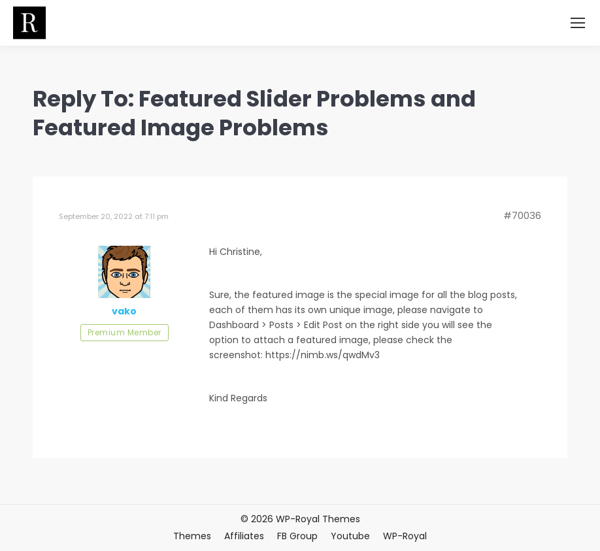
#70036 (522, 215)
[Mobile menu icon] (578, 23)
